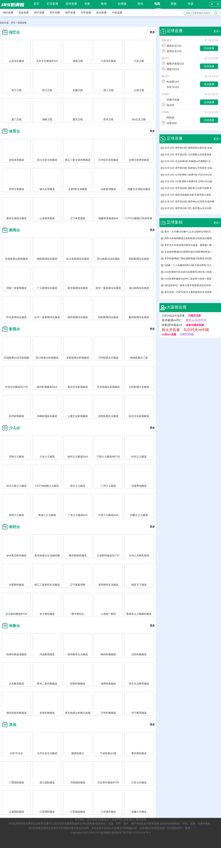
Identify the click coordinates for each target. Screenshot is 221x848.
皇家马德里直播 (195, 325)
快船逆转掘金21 (172, 324)
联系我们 (129, 819)
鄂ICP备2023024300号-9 (136, 832)
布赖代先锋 (170, 99)
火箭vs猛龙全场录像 (173, 315)
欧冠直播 (101, 12)
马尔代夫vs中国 (196, 330)
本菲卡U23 (170, 87)
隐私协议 (104, 819)
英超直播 (23, 12)
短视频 (124, 3)
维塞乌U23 (170, 69)
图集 (175, 3)
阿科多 (168, 117)
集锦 (105, 3)
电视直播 (22, 22)
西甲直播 (39, 12)
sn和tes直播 (169, 334)
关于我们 (80, 819)
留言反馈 (141, 819)
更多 (152, 32)
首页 (36, 3)
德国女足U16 (172, 45)
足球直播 (52, 3)
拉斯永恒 (169, 123)
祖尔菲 (168, 105)
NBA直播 (8, 12)
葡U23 (165, 58)
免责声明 (117, 819)
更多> (217, 31)
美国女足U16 (172, 51)
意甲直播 (55, 12)
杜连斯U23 (170, 81)
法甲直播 (86, 12)
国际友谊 (167, 40)
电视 (159, 3)
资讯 (142, 3)
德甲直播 (70, 12)
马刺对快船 (187, 334)
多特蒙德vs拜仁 (172, 320)
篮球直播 (71, 3)
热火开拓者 (171, 330)
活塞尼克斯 (194, 315)
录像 (89, 3)
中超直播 (117, 12)
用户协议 (92, 819)
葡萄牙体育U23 (173, 63)
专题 (190, 3)
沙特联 (165, 112)
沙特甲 (165, 94)
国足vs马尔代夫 (196, 320)
